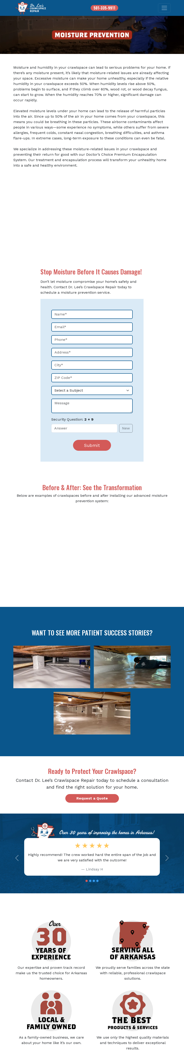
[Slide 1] (86, 880)
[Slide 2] (90, 880)
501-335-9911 (104, 8)
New (126, 428)
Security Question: (72, 419)
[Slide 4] (97, 880)
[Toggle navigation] (164, 7)
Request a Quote (92, 798)
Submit (92, 445)
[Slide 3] (94, 880)
